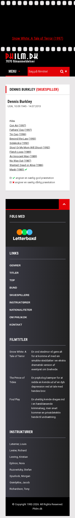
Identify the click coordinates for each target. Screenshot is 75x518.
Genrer (15, 265)
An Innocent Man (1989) (23, 156)
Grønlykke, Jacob (20, 482)
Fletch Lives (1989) (20, 151)
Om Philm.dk (18, 317)
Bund (13, 287)
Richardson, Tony (19, 488)
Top (12, 280)
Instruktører (20, 302)
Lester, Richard (18, 450)
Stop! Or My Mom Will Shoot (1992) (30, 147)
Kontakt (16, 324)
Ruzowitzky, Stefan (21, 469)
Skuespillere (20, 295)
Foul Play (15, 399)
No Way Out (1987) (20, 160)
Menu (14, 71)
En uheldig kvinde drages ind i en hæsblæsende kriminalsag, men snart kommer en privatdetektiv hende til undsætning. (48, 408)
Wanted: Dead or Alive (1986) (26, 165)
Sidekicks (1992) (19, 143)
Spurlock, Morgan (20, 476)
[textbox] (50, 71)
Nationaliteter (21, 309)
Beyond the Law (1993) (23, 138)
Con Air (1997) (18, 125)
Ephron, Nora (17, 463)
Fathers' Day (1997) (21, 129)
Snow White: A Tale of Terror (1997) (37, 38)
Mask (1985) (18, 169)
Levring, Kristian (19, 456)
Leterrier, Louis (18, 444)
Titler (14, 272)
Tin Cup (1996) (18, 134)
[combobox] (49, 71)
